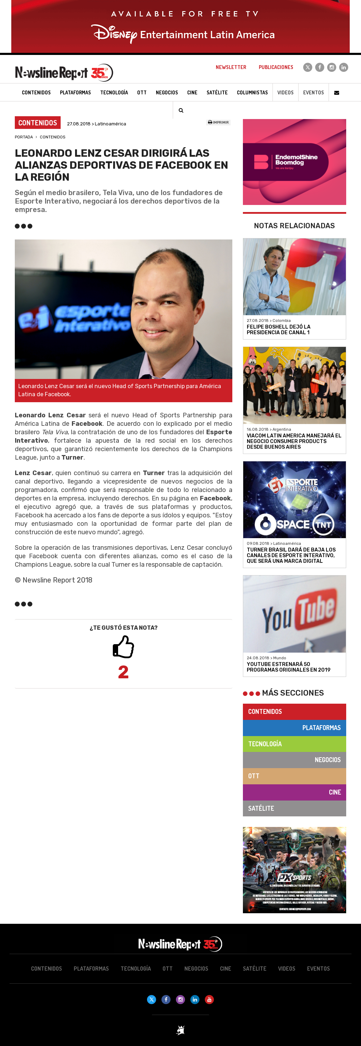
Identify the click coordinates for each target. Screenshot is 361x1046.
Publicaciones (276, 67)
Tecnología (265, 744)
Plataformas (321, 727)
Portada (24, 137)
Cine (335, 792)
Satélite (261, 808)
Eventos (313, 92)
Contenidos (52, 137)
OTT (253, 776)
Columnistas (252, 92)
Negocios (328, 760)
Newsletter (231, 67)
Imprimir (218, 122)
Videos (285, 92)
